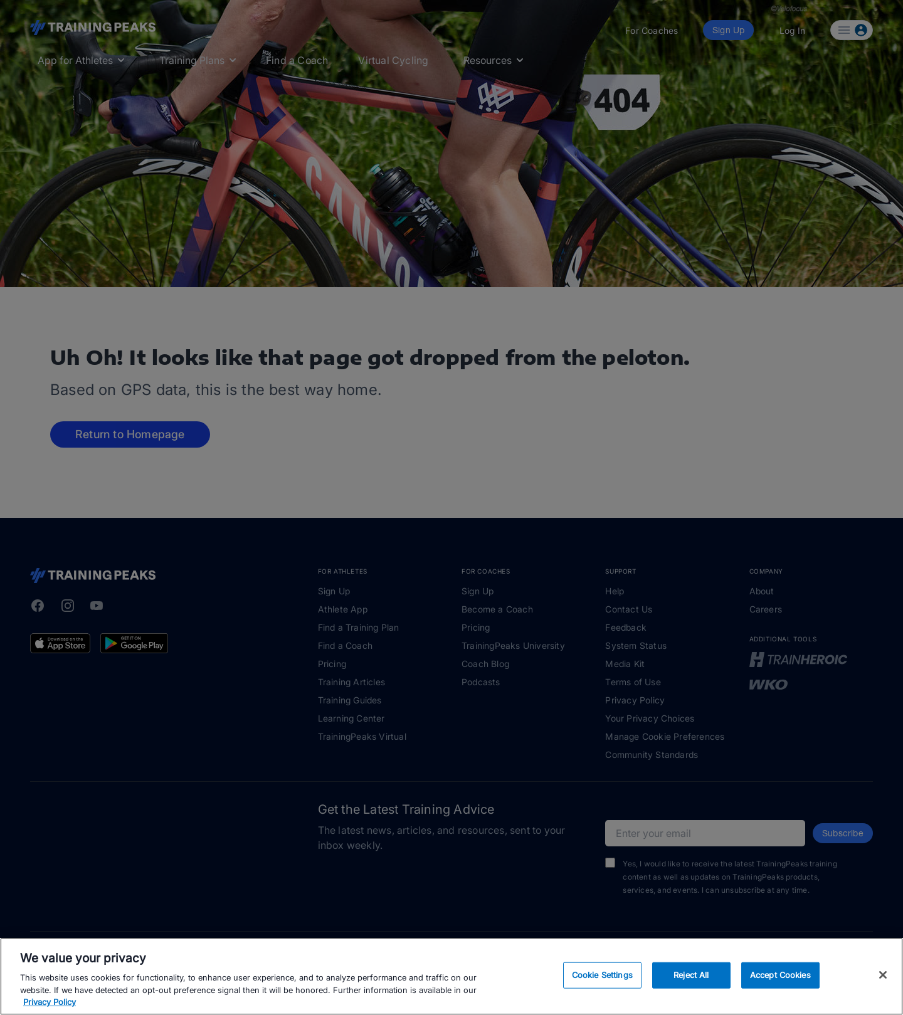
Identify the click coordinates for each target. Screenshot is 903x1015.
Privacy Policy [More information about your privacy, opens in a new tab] (49, 1002)
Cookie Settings (602, 975)
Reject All (691, 975)
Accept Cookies (780, 975)
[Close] (883, 975)
